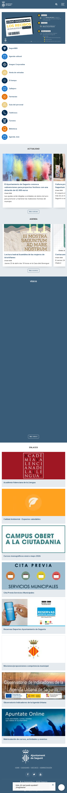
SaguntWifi (13, 48)
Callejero (12, 89)
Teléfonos (13, 113)
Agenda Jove (14, 137)
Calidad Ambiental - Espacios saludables (22, 519)
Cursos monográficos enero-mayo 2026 (22, 556)
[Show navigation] (63, 4)
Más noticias (33, 211)
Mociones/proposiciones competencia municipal (26, 666)
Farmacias (13, 97)
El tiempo (13, 81)
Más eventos (33, 270)
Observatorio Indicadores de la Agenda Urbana (25, 702)
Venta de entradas (16, 73)
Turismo (12, 121)
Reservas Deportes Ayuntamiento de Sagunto (25, 629)
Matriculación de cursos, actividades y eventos (25, 739)
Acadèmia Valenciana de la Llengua (19, 482)
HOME (17, 767)
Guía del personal (16, 105)
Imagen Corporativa (17, 64)
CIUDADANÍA (25, 767)
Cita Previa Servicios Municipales (19, 593)
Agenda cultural (15, 56)
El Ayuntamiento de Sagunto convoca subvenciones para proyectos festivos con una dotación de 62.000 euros (26, 187)
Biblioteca (13, 129)
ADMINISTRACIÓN (46, 767)
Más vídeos (34, 436)
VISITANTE (34, 767)
